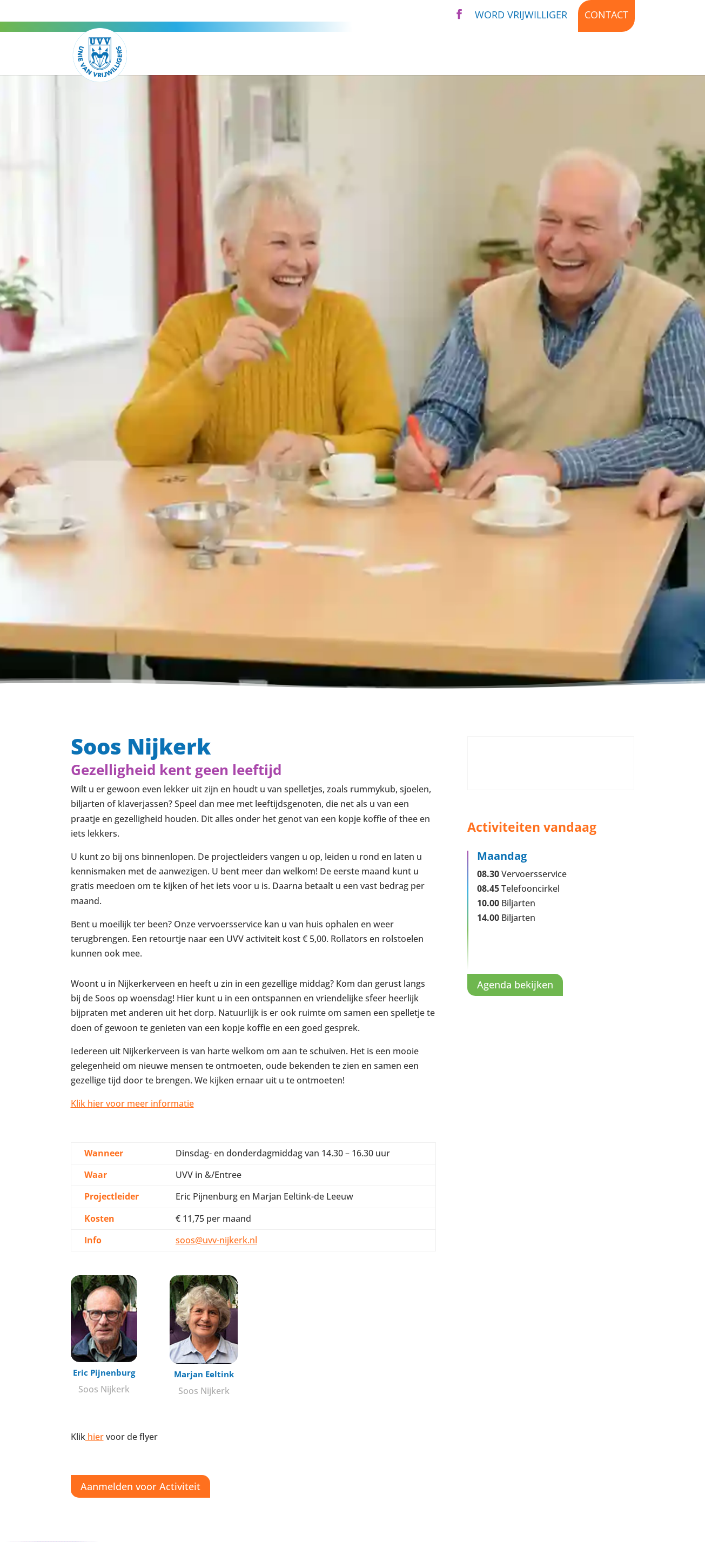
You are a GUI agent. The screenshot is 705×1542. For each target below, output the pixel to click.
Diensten (354, 55)
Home (217, 55)
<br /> (551, 763)
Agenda (492, 55)
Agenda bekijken (515, 984)
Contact (606, 14)
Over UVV (425, 55)
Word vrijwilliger (521, 14)
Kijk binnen (606, 55)
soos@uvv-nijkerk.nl (216, 1240)
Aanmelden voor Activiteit (140, 1486)
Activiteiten (275, 55)
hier (94, 1437)
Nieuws (544, 55)
